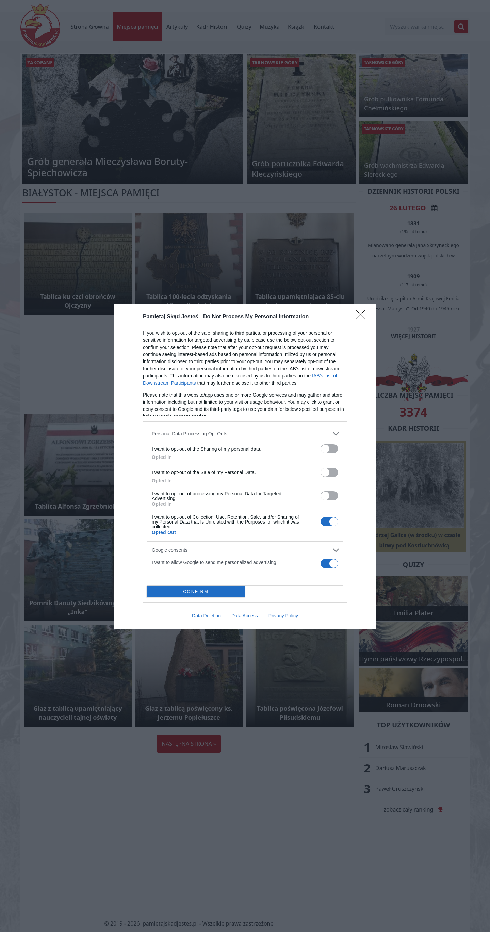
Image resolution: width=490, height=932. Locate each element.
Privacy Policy (283, 615)
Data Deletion (206, 615)
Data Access (244, 615)
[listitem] (245, 433)
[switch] (329, 448)
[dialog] (245, 466)
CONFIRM (196, 591)
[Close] (362, 316)
